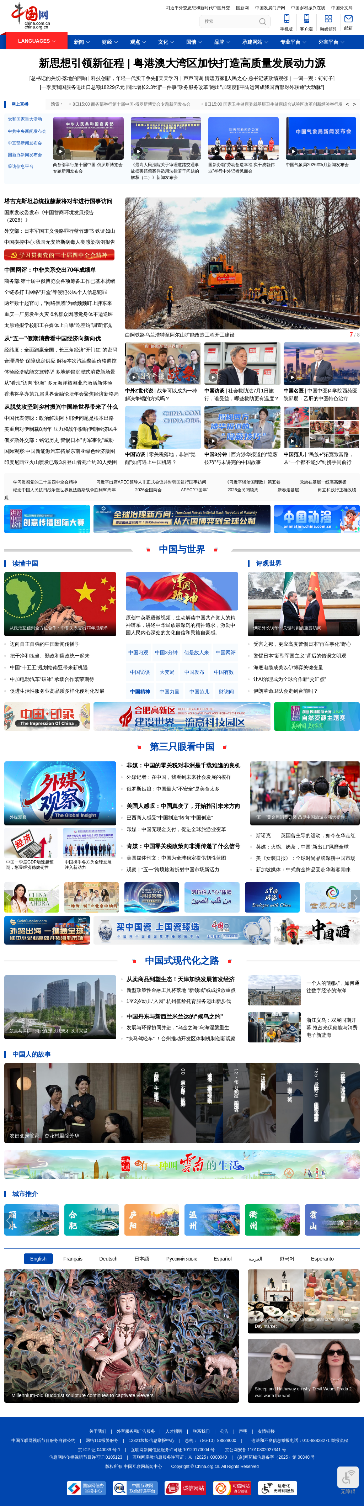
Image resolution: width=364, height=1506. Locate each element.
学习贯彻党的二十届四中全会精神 (45, 482)
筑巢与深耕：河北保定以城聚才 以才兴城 (48, 1031)
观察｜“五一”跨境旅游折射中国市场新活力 (173, 869)
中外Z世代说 (139, 390)
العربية (255, 1259)
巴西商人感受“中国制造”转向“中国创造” (170, 817)
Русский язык (181, 1259)
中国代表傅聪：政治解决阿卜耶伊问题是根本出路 (59, 418)
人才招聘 (173, 1431)
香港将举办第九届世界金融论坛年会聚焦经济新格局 (61, 394)
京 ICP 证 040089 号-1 (99, 1449)
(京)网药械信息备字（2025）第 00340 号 (276, 1457)
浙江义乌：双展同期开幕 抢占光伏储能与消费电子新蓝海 (332, 1027)
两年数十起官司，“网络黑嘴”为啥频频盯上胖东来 (58, 303)
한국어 (286, 1259)
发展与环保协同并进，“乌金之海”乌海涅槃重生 (178, 1027)
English (38, 1259)
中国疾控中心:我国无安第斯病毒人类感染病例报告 (59, 242)
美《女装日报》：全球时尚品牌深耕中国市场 (305, 858)
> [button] (354, 104)
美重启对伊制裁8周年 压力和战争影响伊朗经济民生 (61, 429)
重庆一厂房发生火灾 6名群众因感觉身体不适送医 (58, 314)
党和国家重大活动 (25, 119)
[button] (355, 260)
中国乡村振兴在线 (308, 7)
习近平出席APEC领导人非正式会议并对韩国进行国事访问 (151, 482)
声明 (243, 1431)
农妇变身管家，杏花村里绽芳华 (44, 1135)
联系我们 (201, 1431)
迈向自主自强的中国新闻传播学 (45, 644)
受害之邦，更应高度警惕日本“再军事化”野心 (302, 644)
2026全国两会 (148, 489)
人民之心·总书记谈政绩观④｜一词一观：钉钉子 (280, 78)
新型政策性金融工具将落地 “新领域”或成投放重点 (181, 990)
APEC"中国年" (194, 489)
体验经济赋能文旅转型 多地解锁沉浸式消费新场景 (59, 372)
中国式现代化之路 (182, 960)
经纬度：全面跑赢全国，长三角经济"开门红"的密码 (60, 350)
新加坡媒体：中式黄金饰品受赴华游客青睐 (303, 869)
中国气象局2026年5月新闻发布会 (317, 164)
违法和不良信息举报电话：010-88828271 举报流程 (299, 1440)
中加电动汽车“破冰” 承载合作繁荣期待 (52, 679)
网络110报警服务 (102, 1440)
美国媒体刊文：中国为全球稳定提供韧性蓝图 (176, 858)
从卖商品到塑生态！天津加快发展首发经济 (181, 979)
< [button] (347, 104)
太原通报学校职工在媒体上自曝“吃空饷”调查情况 (58, 325)
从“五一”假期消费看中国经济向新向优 (52, 338)
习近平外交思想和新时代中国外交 (198, 7)
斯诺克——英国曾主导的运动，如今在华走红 (305, 835)
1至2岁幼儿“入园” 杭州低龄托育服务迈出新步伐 (179, 1001)
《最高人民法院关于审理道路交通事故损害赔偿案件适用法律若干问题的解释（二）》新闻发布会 (165, 171)
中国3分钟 (215, 454)
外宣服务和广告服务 (136, 1431)
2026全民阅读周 (243, 489)
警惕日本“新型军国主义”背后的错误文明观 (299, 656)
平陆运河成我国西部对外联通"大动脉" (281, 87)
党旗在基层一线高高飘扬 (323, 482)
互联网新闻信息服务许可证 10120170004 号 (173, 1449)
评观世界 (269, 563)
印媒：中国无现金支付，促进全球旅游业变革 (176, 829)
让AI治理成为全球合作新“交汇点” (289, 679)
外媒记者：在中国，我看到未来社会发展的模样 (179, 777)
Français (72, 1259)
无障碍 (348, 1480)
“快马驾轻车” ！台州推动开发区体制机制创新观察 (181, 1038)
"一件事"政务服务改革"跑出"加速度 (198, 87)
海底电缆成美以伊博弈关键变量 (288, 667)
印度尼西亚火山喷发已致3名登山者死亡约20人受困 (60, 462)
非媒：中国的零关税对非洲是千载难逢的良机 (183, 765)
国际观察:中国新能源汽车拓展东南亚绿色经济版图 (59, 451)
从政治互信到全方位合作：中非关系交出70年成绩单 (59, 627)
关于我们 (97, 1431)
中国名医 (294, 390)
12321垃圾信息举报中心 (152, 1440)
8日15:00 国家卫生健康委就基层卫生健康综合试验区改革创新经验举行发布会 (278, 104)
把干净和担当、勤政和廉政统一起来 (50, 656)
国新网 (242, 7)
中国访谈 (214, 390)
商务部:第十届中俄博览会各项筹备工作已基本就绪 (59, 281)
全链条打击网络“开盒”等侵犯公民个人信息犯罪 (55, 292)
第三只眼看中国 (182, 746)
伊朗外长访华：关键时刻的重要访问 (287, 627)
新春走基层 (288, 489)
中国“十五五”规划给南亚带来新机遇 (49, 667)
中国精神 (140, 691)
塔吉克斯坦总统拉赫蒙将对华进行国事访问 (58, 201)
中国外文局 (342, 7)
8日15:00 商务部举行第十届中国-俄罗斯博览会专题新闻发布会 (132, 104)
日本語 (141, 1259)
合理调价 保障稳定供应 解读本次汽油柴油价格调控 (60, 361)
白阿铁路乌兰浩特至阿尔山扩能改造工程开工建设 (180, 335)
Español (223, 1259)
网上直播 (19, 104)
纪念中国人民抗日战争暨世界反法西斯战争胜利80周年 (64, 489)
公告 (224, 1431)
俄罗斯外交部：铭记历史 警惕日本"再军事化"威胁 (59, 440)
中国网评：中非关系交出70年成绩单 (50, 270)
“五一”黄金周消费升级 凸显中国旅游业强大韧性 (300, 817)
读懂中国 (25, 563)
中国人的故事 (31, 1054)
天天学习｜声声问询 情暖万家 (192, 78)
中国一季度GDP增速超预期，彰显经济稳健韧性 (30, 865)
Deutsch (108, 1259)
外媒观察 (18, 817)
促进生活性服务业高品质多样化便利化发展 (57, 691)
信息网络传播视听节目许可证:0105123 (85, 1457)
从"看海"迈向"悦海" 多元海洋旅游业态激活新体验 (58, 383)
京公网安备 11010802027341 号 (255, 1449)
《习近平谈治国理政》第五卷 (252, 482)
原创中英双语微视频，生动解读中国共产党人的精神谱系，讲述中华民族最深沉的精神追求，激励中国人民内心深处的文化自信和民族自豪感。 (180, 625)
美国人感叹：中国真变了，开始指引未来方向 (183, 806)
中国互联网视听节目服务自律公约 (43, 1440)
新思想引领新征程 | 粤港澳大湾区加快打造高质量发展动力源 (182, 63)
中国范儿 (294, 454)
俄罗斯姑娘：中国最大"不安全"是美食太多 (173, 789)
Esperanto (322, 1259)
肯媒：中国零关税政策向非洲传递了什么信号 (183, 846)
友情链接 (266, 1431)
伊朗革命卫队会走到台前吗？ (285, 691)
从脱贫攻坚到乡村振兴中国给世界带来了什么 (61, 407)
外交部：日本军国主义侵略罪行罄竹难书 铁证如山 (59, 231)
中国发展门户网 (270, 7)
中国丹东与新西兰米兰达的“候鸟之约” (175, 1017)
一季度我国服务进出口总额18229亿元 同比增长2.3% (99, 87)
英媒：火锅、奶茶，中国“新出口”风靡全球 (302, 847)
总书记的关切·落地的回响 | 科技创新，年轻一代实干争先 (93, 78)
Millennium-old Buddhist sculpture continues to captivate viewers (82, 1395)
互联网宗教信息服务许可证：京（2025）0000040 (180, 1457)
